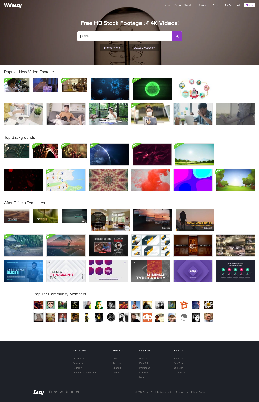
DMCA (116, 372)
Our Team (179, 363)
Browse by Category (144, 47)
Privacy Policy (198, 392)
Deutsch (143, 372)
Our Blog (178, 368)
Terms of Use (182, 392)
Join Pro (228, 5)
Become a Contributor (84, 372)
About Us (179, 358)
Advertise (117, 363)
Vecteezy (78, 363)
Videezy (77, 368)
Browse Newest (112, 47)
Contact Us (179, 372)
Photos (177, 5)
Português (144, 368)
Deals (116, 358)
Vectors (168, 5)
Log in (238, 5)
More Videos (189, 5)
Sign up (249, 5)
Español (143, 363)
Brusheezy (78, 358)
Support (117, 368)
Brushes (202, 5)
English (143, 358)
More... (143, 377)
